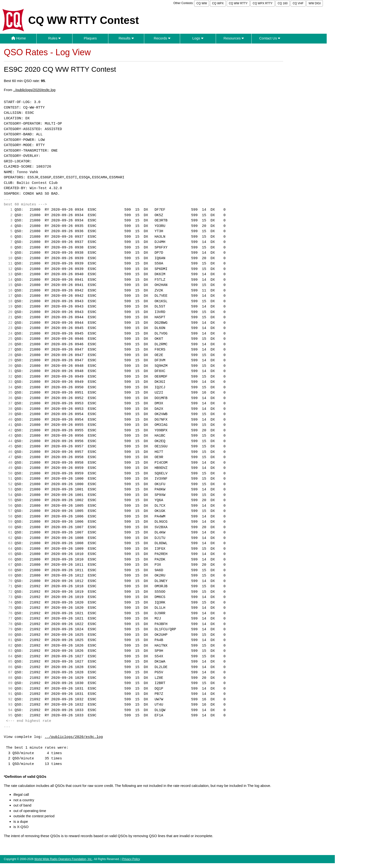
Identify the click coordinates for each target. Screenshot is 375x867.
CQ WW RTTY (238, 3)
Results (126, 38)
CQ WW (201, 3)
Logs (197, 38)
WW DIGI (315, 3)
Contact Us (269, 38)
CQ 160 (282, 3)
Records (162, 38)
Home (18, 38)
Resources (234, 38)
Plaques (90, 38)
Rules (54, 38)
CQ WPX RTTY (262, 3)
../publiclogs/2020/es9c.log (34, 90)
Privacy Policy (131, 859)
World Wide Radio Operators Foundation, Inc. (63, 859)
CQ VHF (298, 3)
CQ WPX (218, 3)
